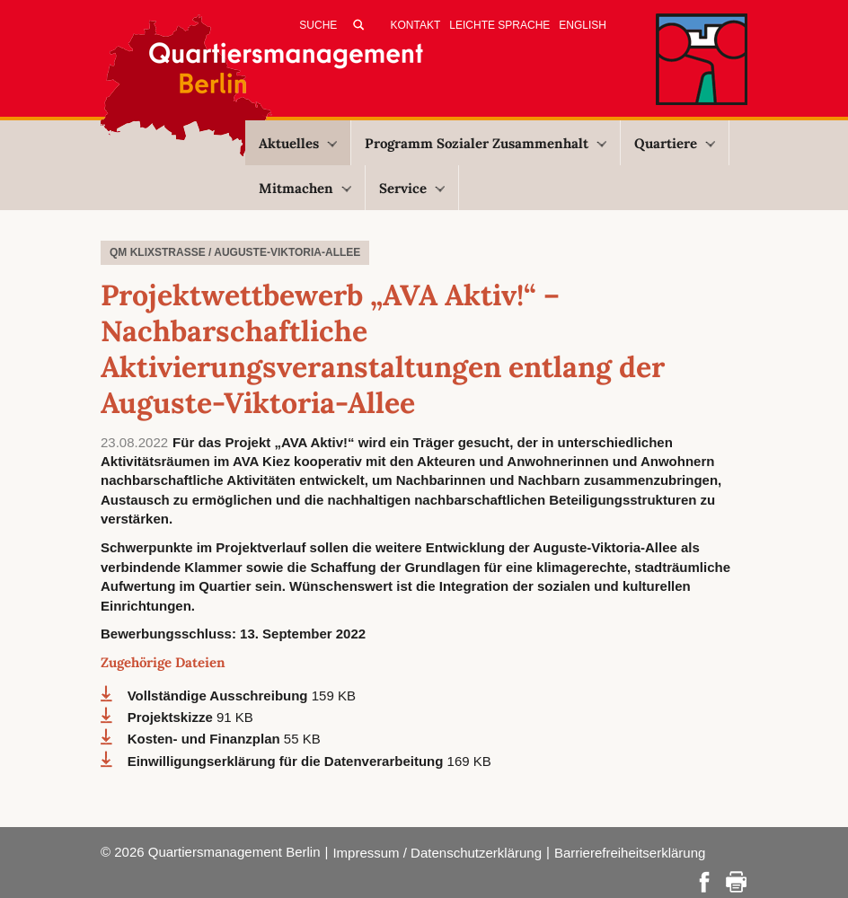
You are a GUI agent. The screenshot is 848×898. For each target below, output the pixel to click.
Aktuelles (298, 143)
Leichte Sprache (499, 25)
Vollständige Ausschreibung (220, 695)
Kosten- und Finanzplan (206, 738)
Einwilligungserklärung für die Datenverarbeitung (287, 761)
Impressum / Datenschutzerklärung (437, 852)
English (582, 25)
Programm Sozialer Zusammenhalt (485, 143)
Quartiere (674, 143)
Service (412, 188)
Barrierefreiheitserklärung (629, 852)
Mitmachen (305, 188)
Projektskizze (172, 717)
